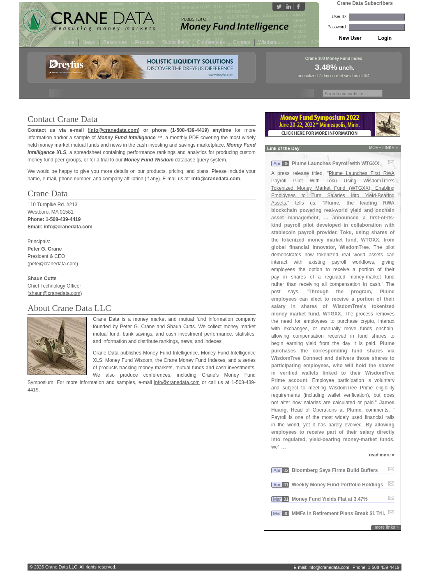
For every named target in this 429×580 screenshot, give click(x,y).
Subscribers (176, 42)
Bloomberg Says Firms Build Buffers (335, 470)
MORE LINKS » (383, 147)
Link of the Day (283, 148)
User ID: (339, 16)
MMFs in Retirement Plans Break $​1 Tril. (338, 513)
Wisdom (267, 42)
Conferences (211, 42)
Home (67, 42)
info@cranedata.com (113, 130)
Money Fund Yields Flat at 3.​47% (330, 499)
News (89, 42)
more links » (387, 527)
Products (144, 42)
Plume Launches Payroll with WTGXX (335, 163)
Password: (337, 27)
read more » (381, 454)
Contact (241, 42)
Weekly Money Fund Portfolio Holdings (337, 485)
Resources (115, 42)
